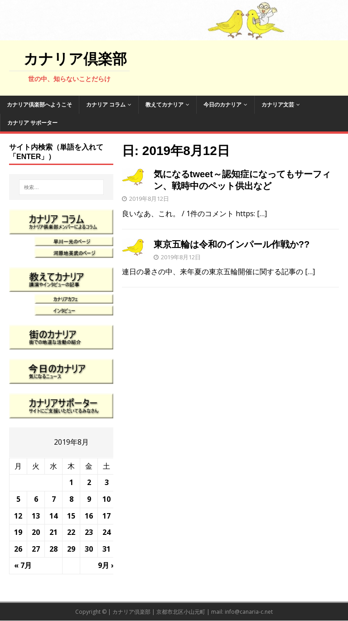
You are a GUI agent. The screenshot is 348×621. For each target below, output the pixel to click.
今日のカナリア (222, 104)
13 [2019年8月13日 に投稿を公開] (36, 516)
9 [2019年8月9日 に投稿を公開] (89, 499)
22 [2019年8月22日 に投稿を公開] (71, 532)
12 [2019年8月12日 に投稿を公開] (18, 516)
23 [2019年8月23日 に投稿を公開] (89, 532)
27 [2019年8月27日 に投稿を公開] (36, 549)
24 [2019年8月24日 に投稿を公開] (106, 532)
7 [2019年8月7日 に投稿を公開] (54, 499)
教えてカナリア (164, 104)
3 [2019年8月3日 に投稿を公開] (107, 482)
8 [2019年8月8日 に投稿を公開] (71, 499)
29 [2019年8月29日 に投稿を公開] (71, 549)
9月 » (107, 565)
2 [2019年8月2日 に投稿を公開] (89, 482)
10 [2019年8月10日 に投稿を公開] (106, 499)
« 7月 (23, 565)
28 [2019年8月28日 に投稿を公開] (53, 549)
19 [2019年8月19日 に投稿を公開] (18, 532)
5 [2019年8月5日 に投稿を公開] (18, 499)
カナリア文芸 (277, 104)
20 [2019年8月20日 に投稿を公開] (36, 532)
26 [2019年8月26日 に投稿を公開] (18, 549)
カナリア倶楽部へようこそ (39, 104)
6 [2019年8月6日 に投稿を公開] (36, 499)
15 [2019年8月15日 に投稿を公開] (71, 516)
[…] (262, 213)
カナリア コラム (106, 104)
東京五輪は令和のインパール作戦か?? (231, 244)
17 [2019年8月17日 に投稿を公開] (106, 516)
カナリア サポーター (32, 122)
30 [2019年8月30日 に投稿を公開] (89, 549)
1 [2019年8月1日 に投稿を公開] (71, 482)
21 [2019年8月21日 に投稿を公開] (53, 532)
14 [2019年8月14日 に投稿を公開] (53, 516)
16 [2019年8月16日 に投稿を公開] (89, 516)
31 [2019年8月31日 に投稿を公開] (106, 549)
